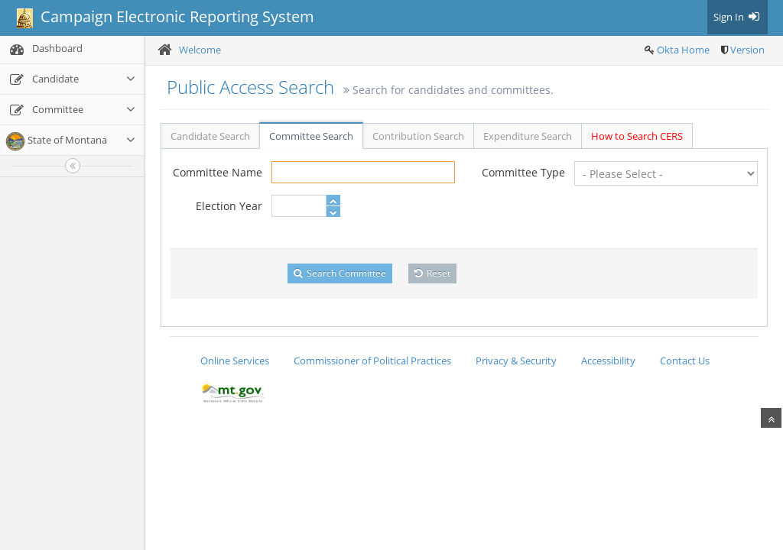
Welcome (200, 50)
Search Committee (340, 273)
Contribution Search (418, 136)
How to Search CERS (637, 136)
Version (747, 50)
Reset (432, 273)
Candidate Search (210, 136)
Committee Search (311, 136)
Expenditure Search (527, 136)
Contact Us (685, 360)
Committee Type (523, 172)
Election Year (229, 206)
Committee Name (217, 172)
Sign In (737, 17)
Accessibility (608, 360)
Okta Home (683, 50)
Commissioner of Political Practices (372, 360)
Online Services (234, 360)
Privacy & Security (516, 360)
